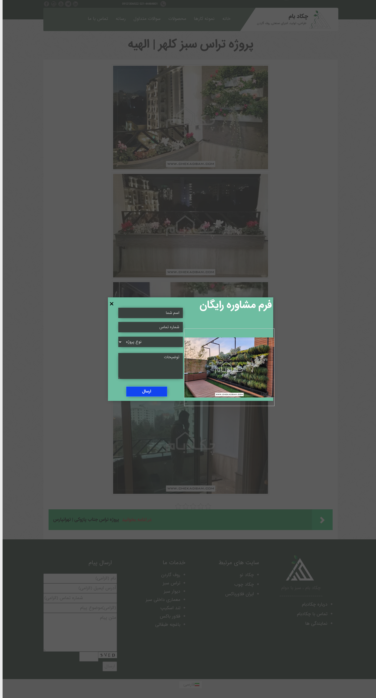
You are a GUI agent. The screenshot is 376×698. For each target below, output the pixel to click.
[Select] (148, 342)
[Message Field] (148, 366)
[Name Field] (148, 327)
